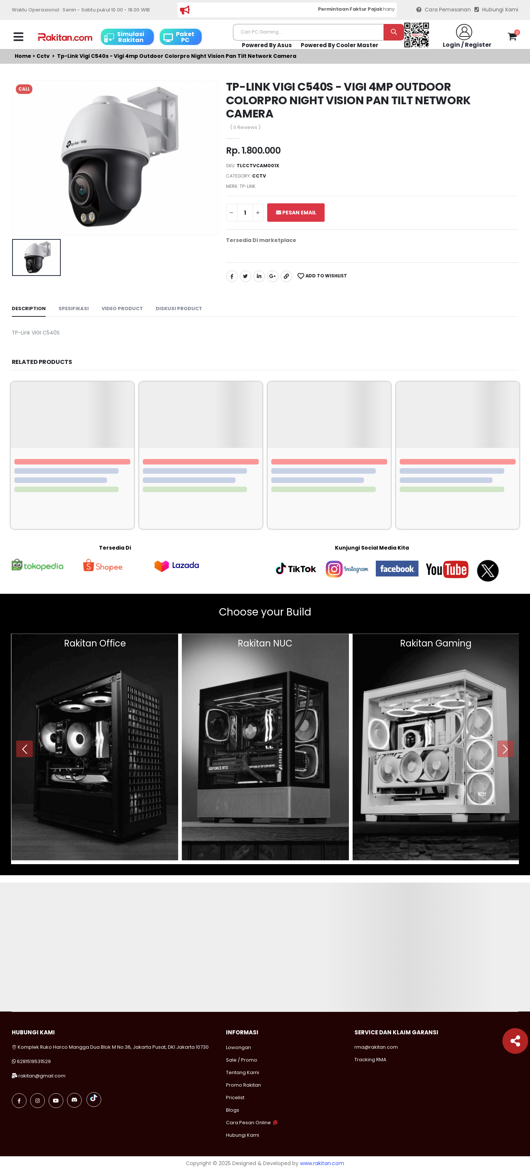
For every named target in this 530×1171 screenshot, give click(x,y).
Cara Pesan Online (248, 1122)
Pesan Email (296, 212)
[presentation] (24, 749)
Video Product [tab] (122, 308)
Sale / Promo (241, 1059)
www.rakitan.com (322, 1163)
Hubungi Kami (496, 9)
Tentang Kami (242, 1072)
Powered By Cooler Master (339, 45)
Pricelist (235, 1097)
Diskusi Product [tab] (179, 308)
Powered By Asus (267, 45)
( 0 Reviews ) (245, 127)
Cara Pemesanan (443, 9)
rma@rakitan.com (376, 1047)
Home (23, 56)
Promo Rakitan (243, 1084)
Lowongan (238, 1047)
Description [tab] (29, 308)
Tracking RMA (370, 1059)
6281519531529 (34, 1061)
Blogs (232, 1110)
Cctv (43, 56)
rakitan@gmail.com (42, 1075)
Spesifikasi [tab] (74, 308)
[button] (512, 38)
